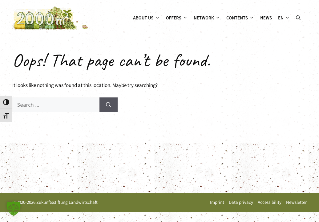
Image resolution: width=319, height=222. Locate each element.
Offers (178, 18)
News (266, 18)
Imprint (217, 202)
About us (148, 18)
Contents (241, 18)
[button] (298, 18)
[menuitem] (284, 18)
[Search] (108, 104)
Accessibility (269, 202)
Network (208, 18)
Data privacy (241, 202)
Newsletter (296, 202)
